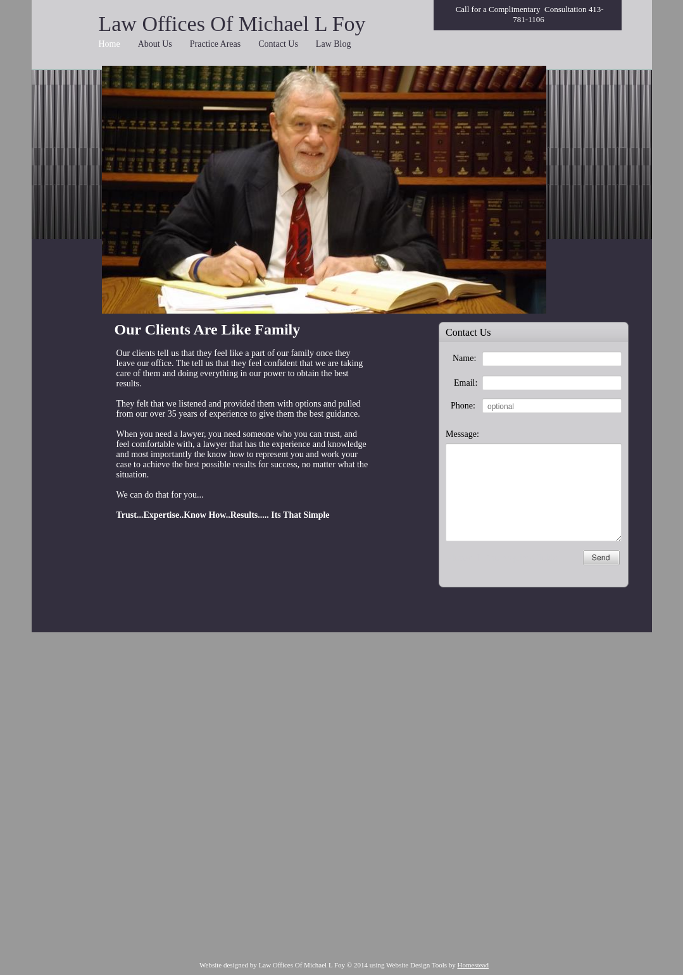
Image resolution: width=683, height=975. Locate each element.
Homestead (472, 965)
